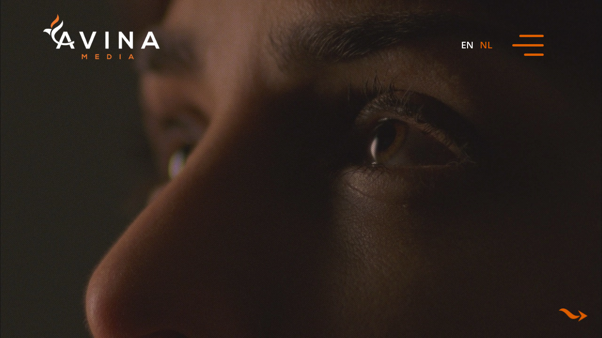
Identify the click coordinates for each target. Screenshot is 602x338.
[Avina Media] (101, 36)
